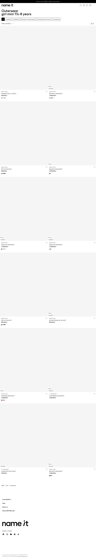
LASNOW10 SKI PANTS (8, 471)
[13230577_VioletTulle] (5, 400)
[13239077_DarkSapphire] (3, 173)
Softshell (16, 19)
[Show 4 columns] (93, 24)
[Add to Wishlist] (46, 92)
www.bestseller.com (22, 556)
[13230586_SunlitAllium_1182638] (50, 97)
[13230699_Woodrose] (50, 173)
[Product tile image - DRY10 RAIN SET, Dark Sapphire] (24, 284)
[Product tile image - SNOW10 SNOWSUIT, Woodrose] (72, 209)
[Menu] (93, 5)
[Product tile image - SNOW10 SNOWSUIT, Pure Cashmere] (72, 58)
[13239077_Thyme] (2, 173)
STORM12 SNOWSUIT (8, 396)
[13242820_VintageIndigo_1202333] (5, 97)
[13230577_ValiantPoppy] (3, 400)
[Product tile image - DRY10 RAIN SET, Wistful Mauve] (24, 133)
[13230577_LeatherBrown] (2, 400)
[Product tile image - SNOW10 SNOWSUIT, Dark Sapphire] (72, 133)
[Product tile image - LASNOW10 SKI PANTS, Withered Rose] (24, 435)
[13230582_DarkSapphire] (50, 475)
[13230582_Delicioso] (49, 475)
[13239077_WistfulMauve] (1, 173)
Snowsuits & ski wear (44, 19)
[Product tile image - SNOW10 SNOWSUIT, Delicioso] (72, 435)
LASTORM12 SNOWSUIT (56, 396)
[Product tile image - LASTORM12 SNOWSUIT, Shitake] (72, 360)
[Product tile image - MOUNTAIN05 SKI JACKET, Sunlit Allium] (72, 284)
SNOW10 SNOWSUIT (55, 93)
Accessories (56, 19)
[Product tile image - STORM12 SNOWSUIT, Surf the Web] (24, 360)
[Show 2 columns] (92, 24)
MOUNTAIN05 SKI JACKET (57, 320)
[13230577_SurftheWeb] (1, 400)
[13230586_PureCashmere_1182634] (49, 97)
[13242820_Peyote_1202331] (3, 97)
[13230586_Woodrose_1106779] (53, 97)
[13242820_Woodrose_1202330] (2, 97)
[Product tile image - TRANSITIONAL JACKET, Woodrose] (24, 58)
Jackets (8, 19)
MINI (3, 485)
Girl (7, 485)
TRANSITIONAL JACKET (8, 93)
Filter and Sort (6, 23)
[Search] (81, 5)
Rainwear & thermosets (28, 19)
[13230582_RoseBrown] (51, 475)
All (3, 19)
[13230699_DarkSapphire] (49, 173)
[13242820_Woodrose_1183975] (1, 97)
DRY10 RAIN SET (6, 169)
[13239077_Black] (5, 173)
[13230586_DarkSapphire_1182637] (51, 97)
